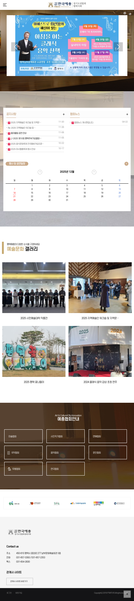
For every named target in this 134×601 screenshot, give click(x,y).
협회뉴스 (75, 114)
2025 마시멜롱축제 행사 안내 (22, 149)
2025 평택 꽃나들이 (34, 382)
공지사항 (11, 114)
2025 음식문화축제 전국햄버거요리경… (27, 144)
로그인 (9, 593)
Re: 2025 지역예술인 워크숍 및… (21, 128)
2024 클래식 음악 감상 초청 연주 (100, 382)
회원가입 (18, 593)
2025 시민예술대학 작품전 (33, 318)
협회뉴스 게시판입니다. (83, 122)
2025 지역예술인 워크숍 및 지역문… (25, 122)
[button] (118, 46)
